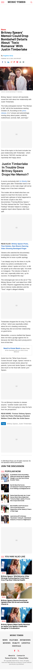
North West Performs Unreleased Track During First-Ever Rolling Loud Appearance (20, 486)
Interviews (25, 640)
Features (13, 640)
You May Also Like (15, 556)
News (3, 29)
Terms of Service (11, 658)
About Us (11, 655)
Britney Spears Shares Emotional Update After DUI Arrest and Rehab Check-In (15, 602)
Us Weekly (23, 181)
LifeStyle (26, 643)
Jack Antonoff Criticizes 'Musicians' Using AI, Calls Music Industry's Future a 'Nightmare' (20, 518)
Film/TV (16, 643)
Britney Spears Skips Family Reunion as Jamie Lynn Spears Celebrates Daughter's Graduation (15, 626)
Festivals (16, 646)
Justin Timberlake (25, 424)
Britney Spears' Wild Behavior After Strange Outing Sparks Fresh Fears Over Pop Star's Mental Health (15, 578)
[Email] (20, 62)
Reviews (6, 643)
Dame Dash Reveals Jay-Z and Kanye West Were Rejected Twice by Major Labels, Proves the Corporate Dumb (20, 498)
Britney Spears (12, 424)
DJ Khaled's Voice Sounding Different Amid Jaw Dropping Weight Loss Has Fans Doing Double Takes (19, 477)
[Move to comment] (23, 62)
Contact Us (21, 655)
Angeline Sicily (8, 55)
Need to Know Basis (12, 348)
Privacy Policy (23, 658)
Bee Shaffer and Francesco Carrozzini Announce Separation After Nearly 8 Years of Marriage (20, 508)
